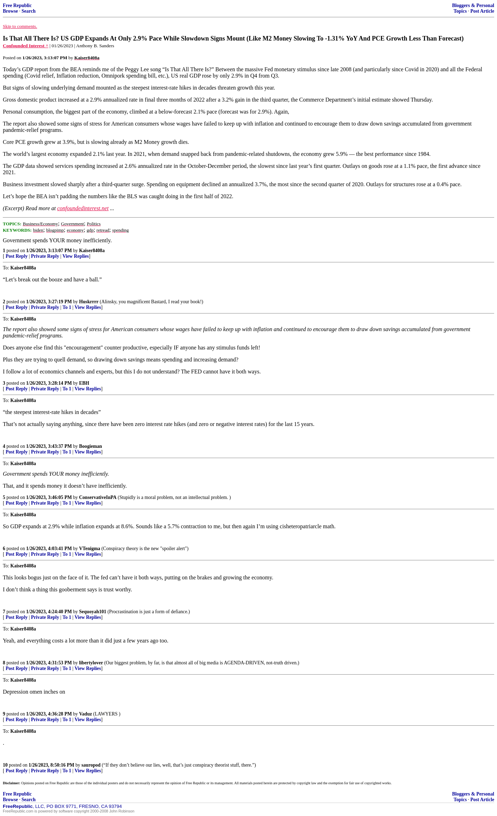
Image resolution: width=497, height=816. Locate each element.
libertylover (91, 662)
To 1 (66, 307)
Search (29, 11)
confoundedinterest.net (83, 208)
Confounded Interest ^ (25, 45)
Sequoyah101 (92, 611)
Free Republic (17, 5)
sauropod (91, 765)
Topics (460, 11)
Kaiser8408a (92, 250)
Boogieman (90, 446)
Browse (10, 11)
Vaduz (85, 714)
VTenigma (89, 548)
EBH (84, 383)
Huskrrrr (88, 301)
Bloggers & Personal (473, 5)
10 (5, 765)
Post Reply (17, 256)
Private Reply (45, 256)
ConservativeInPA (97, 497)
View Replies (75, 256)
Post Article (482, 11)
